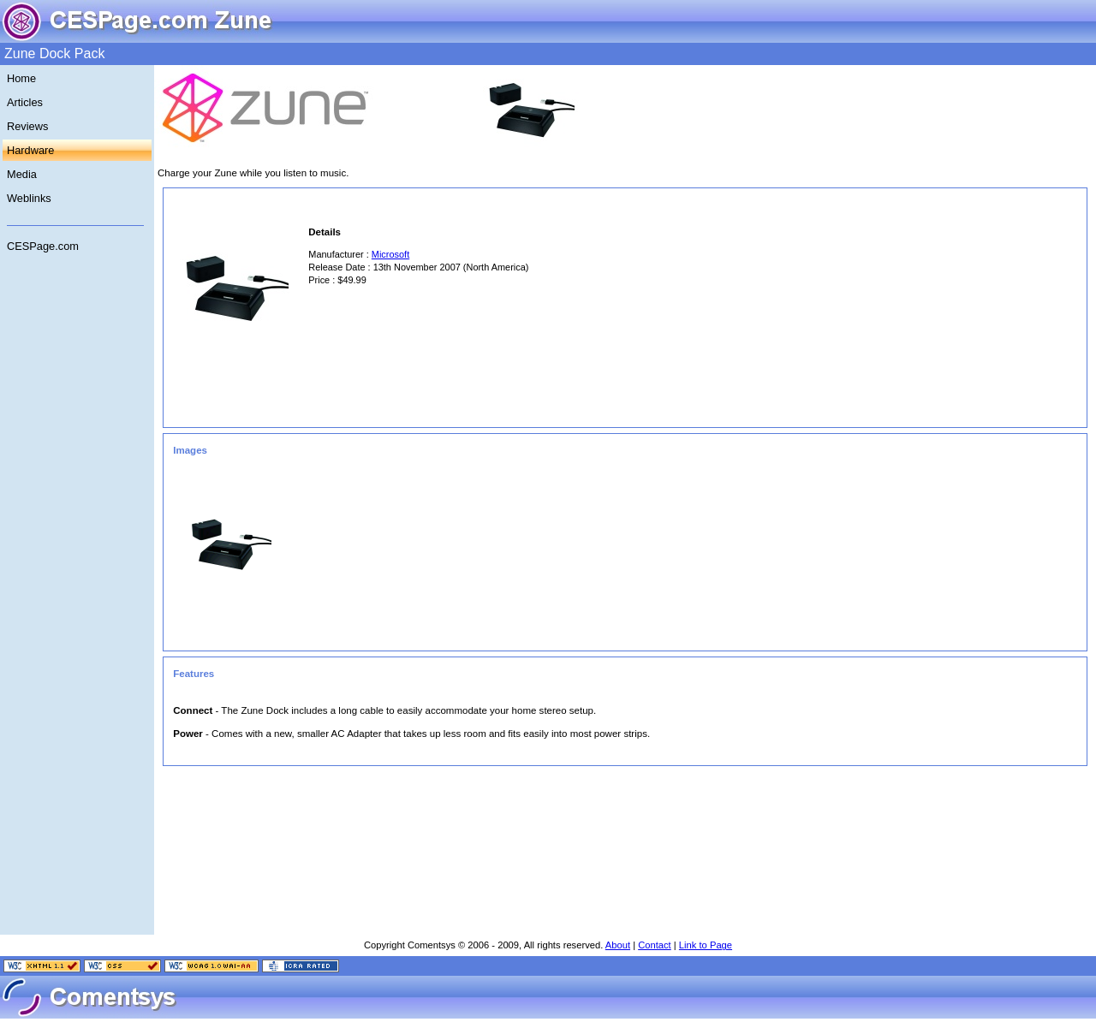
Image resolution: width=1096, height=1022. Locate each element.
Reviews (27, 126)
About (617, 945)
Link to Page (705, 945)
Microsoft (390, 254)
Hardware (30, 150)
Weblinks (29, 198)
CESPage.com (43, 246)
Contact (654, 945)
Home (21, 78)
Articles (25, 102)
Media (22, 174)
